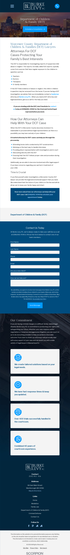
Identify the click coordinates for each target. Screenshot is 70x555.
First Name (14, 242)
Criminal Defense (35, 513)
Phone (12, 256)
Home (35, 500)
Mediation (35, 503)
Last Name (14, 249)
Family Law (35, 507)
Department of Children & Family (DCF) (35, 510)
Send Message (35, 305)
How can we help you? (18, 278)
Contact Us (35, 517)
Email (12, 264)
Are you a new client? (18, 271)
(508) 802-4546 (35, 476)
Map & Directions (35, 491)
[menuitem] (25, 548)
